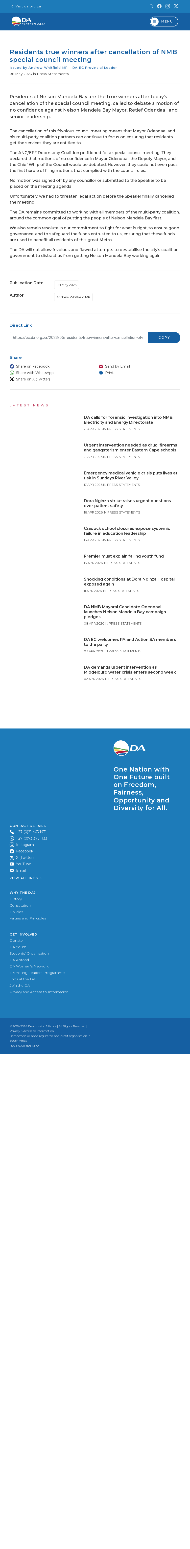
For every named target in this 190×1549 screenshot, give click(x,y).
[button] (49, 366)
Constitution (20, 1489)
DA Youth (18, 1531)
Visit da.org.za (26, 6)
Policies (16, 1496)
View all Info (26, 1462)
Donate (16, 1524)
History (16, 1483)
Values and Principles (28, 1502)
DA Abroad (19, 1544)
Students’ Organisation (29, 1537)
